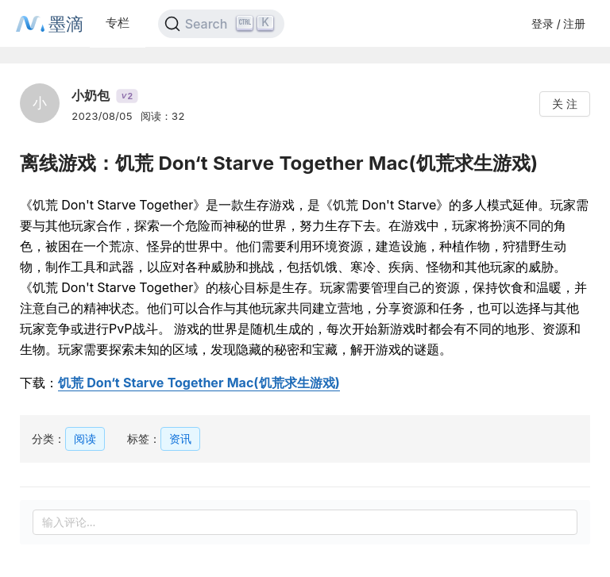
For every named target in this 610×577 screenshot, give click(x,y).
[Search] (221, 24)
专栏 (117, 22)
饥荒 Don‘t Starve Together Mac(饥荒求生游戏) (199, 382)
